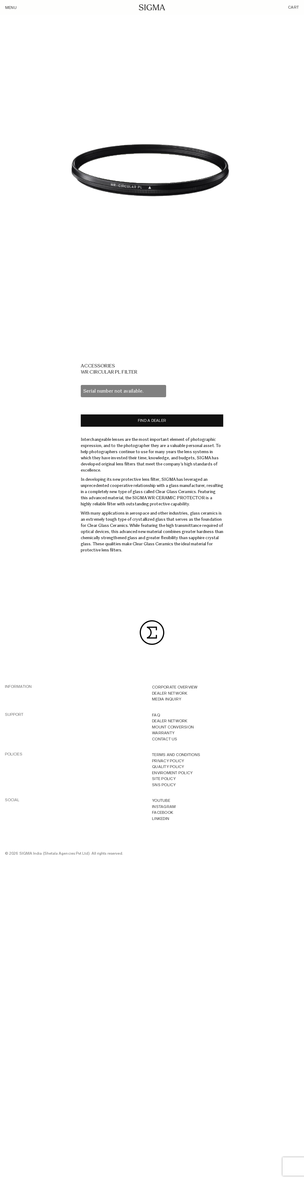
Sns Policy (164, 784)
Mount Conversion (173, 727)
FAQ (156, 715)
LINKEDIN (160, 818)
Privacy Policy (168, 761)
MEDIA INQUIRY (166, 699)
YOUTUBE (161, 800)
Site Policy (164, 778)
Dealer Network (170, 693)
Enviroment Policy (172, 772)
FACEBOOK (162, 812)
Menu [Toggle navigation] (11, 7)
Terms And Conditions (176, 754)
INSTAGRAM (164, 806)
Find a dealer (152, 420)
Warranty (163, 733)
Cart (293, 7)
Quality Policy (168, 766)
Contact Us (164, 739)
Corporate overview (175, 687)
